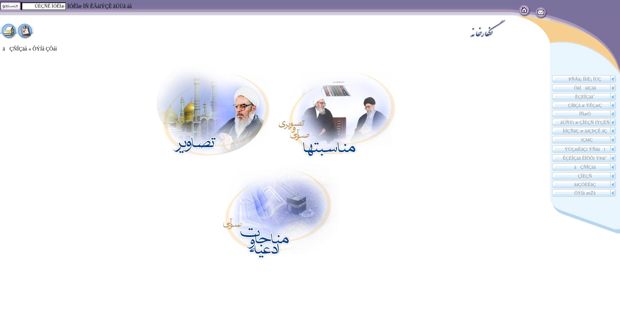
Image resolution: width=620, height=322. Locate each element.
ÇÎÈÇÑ (585, 176)
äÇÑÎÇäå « (18, 49)
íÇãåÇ (585, 139)
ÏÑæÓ (585, 113)
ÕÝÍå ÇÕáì (45, 49)
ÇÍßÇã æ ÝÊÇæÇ (585, 105)
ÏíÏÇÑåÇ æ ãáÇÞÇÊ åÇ (585, 130)
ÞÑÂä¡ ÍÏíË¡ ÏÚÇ (585, 78)
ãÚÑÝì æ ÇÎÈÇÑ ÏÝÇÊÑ (584, 122)
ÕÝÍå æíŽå (585, 193)
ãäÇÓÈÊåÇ (585, 184)
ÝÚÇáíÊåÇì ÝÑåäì (585, 149)
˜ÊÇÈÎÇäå (585, 96)
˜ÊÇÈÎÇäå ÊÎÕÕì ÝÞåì (585, 158)
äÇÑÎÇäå (585, 167)
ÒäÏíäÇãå (585, 87)
